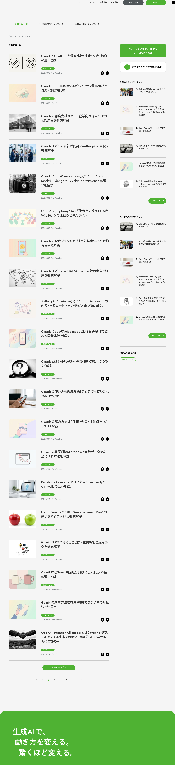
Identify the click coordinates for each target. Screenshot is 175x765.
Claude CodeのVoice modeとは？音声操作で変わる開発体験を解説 (74, 333)
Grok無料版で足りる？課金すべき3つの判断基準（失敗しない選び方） (152, 304)
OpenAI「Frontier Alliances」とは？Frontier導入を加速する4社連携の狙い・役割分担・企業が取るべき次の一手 (74, 637)
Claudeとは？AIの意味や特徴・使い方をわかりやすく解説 (74, 363)
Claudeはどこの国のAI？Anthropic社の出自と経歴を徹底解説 (74, 273)
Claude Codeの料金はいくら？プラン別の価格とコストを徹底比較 (74, 88)
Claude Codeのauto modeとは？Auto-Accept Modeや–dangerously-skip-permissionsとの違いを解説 (73, 181)
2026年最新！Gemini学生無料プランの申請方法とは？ (152, 93)
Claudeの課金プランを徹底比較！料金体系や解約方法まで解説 (75, 243)
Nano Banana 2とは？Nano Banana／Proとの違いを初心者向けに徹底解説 (74, 514)
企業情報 (95, 9)
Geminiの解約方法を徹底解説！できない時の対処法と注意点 (75, 604)
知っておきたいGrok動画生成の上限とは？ (152, 150)
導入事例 (147, 745)
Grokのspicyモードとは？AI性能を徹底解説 (152, 132)
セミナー (85, 9)
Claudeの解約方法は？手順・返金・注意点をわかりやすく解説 (74, 423)
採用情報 (106, 9)
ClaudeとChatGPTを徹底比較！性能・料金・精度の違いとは (74, 58)
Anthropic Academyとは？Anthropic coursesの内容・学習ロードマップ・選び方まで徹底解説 (74, 303)
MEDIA (148, 9)
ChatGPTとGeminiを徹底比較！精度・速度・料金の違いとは (74, 574)
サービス (74, 9)
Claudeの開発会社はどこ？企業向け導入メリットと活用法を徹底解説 (74, 118)
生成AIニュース (48, 68)
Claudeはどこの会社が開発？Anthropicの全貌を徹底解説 (75, 148)
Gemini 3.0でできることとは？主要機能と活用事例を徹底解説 (74, 544)
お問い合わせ (125, 9)
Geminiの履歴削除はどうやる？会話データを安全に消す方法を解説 (73, 454)
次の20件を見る (59, 668)
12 (80, 679)
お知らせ (120, 745)
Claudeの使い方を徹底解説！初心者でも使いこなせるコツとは (75, 393)
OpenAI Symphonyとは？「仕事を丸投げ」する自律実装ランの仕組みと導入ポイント (74, 213)
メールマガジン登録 (125, 750)
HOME (120, 728)
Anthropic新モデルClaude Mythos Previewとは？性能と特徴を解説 (152, 186)
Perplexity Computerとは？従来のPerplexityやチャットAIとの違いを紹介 (75, 484)
